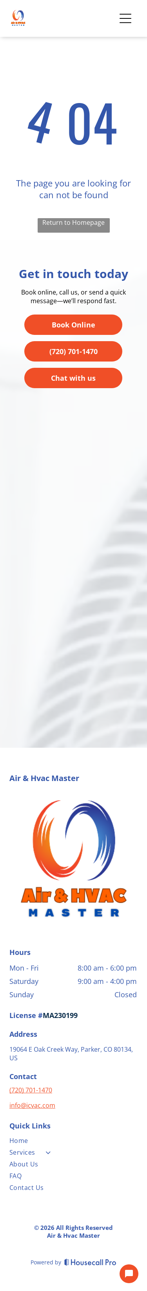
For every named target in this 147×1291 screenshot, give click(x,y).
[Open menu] (125, 18)
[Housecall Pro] (90, 1262)
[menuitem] (73, 1142)
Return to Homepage (73, 222)
